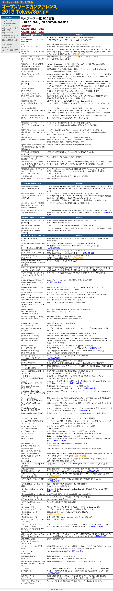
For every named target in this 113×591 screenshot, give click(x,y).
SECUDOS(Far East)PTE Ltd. (32, 157)
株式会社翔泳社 (27, 225)
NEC (23, 49)
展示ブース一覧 (7, 33)
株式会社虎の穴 (27, 137)
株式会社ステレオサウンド (31, 228)
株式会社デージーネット (30, 123)
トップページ (7, 21)
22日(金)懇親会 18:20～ (10, 41)
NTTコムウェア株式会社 (30, 152)
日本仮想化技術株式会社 (30, 69)
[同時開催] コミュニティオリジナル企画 (10, 36)
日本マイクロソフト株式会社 (31, 74)
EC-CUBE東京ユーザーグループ (33, 292)
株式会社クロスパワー (29, 101)
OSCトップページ (8, 47)
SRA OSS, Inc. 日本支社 (30, 57)
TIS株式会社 (25, 64)
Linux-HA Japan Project (30, 338)
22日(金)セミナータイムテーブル (10, 24)
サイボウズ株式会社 (28, 108)
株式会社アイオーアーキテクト (32, 81)
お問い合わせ (7, 44)
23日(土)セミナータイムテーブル (10, 29)
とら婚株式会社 (27, 176)
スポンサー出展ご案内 (10, 50)
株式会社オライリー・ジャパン (32, 220)
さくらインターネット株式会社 (32, 115)
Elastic (24, 37)
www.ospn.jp (56, 589)
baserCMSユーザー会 (29, 256)
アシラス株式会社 (27, 89)
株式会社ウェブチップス (30, 94)
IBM (22, 44)
